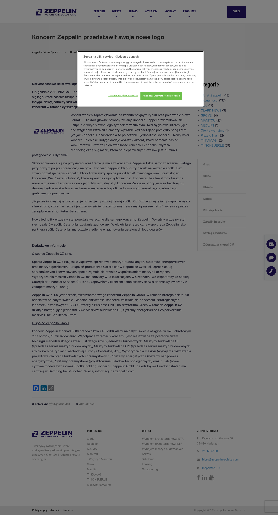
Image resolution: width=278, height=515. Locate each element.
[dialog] (140, 78)
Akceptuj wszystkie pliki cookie (161, 96)
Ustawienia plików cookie (123, 96)
